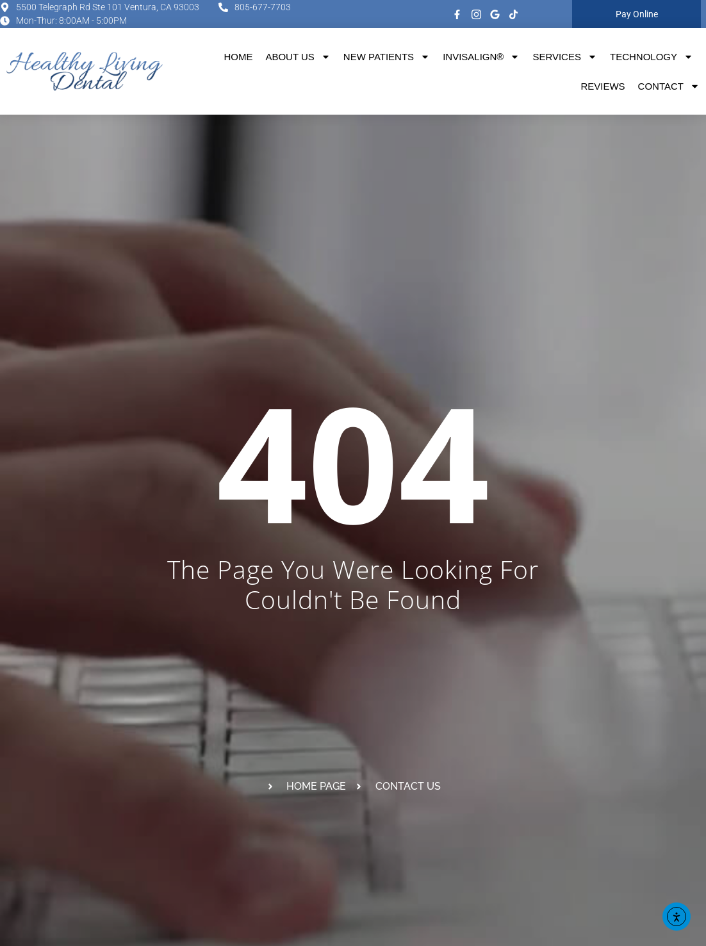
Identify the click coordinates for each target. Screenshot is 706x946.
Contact (669, 86)
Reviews (602, 86)
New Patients (386, 56)
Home (238, 56)
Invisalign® (481, 56)
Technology (651, 56)
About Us (297, 56)
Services (564, 56)
